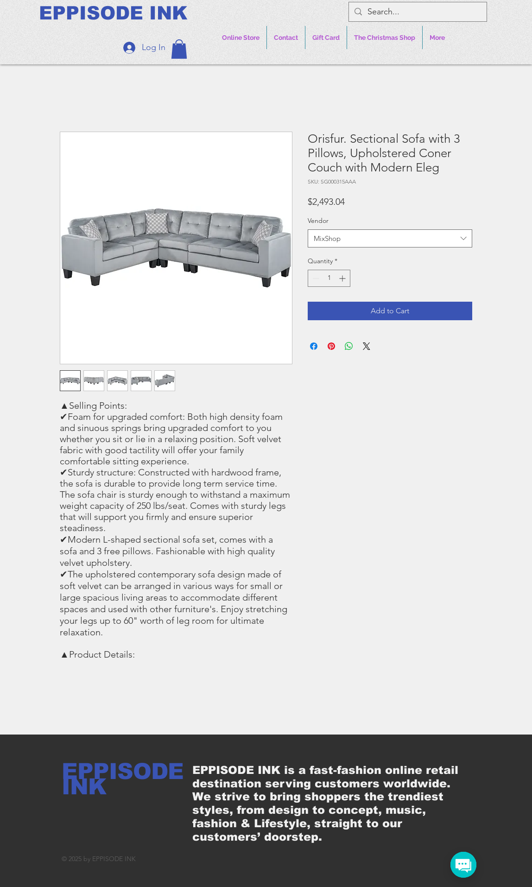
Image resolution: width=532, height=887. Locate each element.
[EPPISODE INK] (113, 13)
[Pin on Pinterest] (331, 346)
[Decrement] (315, 278)
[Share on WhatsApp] (349, 346)
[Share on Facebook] (313, 346)
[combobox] (390, 238)
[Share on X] (366, 346)
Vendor (318, 220)
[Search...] (417, 11)
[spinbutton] (329, 278)
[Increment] (343, 278)
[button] (179, 49)
